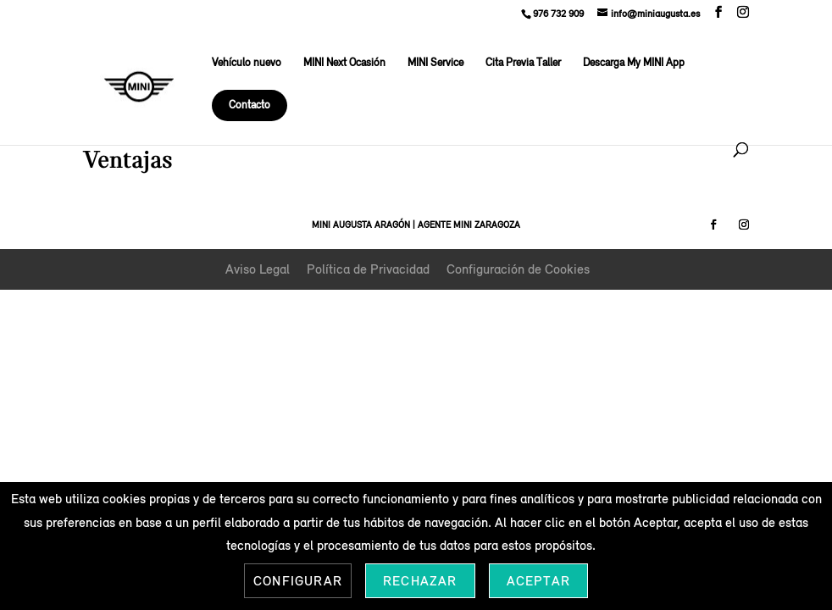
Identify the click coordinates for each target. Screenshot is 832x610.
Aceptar (538, 581)
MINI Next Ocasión (344, 63)
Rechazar (420, 581)
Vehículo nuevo (246, 63)
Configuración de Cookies (518, 269)
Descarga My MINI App (634, 63)
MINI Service (435, 63)
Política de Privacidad (368, 269)
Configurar (297, 581)
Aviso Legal (257, 269)
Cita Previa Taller (523, 63)
